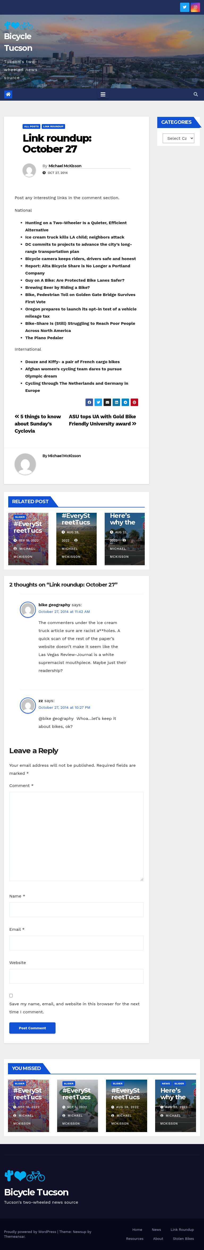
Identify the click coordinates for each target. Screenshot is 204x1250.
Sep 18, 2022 (29, 1107)
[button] (196, 94)
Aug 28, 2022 (127, 1107)
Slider (20, 516)
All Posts (31, 126)
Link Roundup (53, 126)
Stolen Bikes (183, 1239)
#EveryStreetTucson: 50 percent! (27, 534)
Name (17, 896)
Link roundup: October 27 (57, 143)
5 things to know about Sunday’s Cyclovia (38, 423)
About (158, 1239)
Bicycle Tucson (36, 1192)
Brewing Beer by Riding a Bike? (57, 287)
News (166, 1083)
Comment (21, 785)
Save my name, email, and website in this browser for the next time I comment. (74, 1007)
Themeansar (14, 1237)
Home (137, 1230)
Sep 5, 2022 (77, 1107)
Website (17, 962)
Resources (134, 1239)
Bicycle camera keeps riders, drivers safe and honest (80, 258)
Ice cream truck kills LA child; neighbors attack (74, 237)
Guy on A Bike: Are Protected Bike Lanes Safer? (75, 280)
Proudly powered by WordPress (30, 1232)
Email (17, 929)
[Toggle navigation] (103, 95)
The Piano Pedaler (44, 337)
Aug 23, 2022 (176, 1107)
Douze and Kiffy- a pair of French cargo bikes (72, 361)
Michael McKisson (65, 165)
